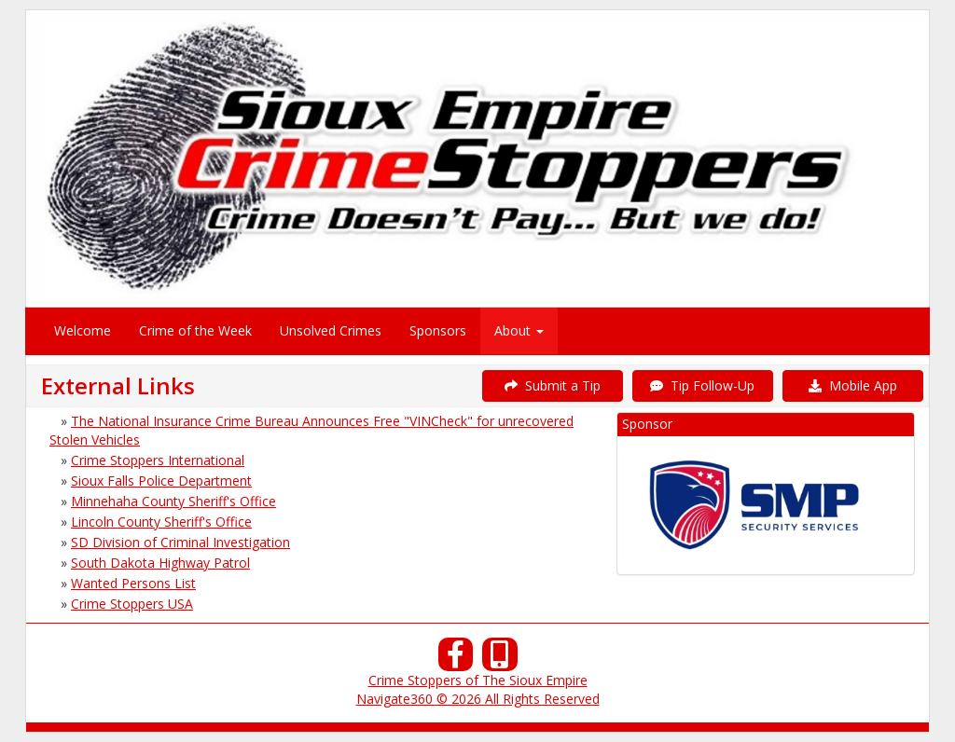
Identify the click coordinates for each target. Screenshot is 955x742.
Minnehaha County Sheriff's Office (173, 501)
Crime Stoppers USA (132, 603)
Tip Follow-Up (702, 385)
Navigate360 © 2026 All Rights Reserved (478, 699)
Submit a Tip (553, 385)
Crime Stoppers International (157, 460)
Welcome (82, 330)
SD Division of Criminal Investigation (180, 542)
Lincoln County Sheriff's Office (161, 521)
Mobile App (853, 385)
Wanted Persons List (133, 583)
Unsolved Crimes (330, 330)
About (519, 330)
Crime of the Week (195, 330)
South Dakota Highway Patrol (160, 562)
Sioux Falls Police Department (161, 480)
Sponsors (437, 330)
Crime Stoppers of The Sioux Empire (478, 680)
